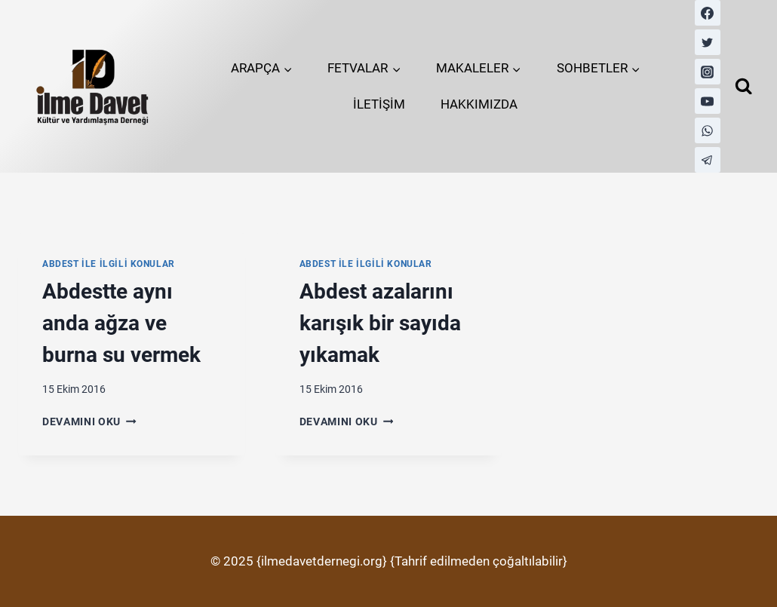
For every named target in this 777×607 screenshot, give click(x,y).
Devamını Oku (89, 421)
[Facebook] (707, 13)
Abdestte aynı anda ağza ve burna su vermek (121, 323)
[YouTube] (707, 101)
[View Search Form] (743, 86)
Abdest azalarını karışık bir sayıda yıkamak (380, 323)
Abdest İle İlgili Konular (108, 264)
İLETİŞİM (379, 104)
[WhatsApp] (707, 130)
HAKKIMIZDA (479, 104)
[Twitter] (707, 42)
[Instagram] (707, 71)
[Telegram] (707, 160)
